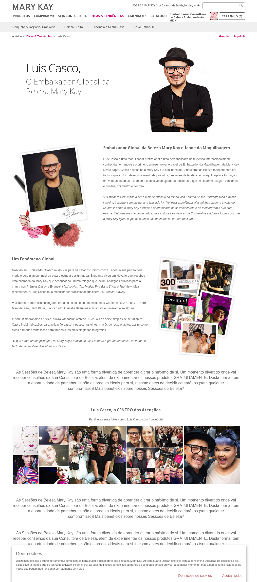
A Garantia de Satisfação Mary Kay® (179, 5)
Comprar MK (44, 16)
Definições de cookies (195, 576)
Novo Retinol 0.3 (144, 27)
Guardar (224, 36)
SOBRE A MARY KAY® (144, 5)
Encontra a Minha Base (108, 27)
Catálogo (158, 16)
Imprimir (239, 36)
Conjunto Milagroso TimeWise (33, 27)
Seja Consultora (72, 16)
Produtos (21, 16)
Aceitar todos (232, 576)
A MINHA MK (137, 16)
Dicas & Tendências (107, 16)
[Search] (223, 5)
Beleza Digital (74, 27)
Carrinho (232, 16)
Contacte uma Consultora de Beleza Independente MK (187, 17)
